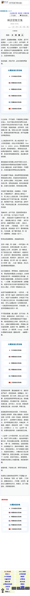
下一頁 (27, 588)
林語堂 (20, 13)
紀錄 (14, 15)
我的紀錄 (24, 15)
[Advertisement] (15, 550)
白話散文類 (13, 13)
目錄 (23, 588)
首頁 (19, 588)
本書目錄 (26, 13)
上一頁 (13, 588)
